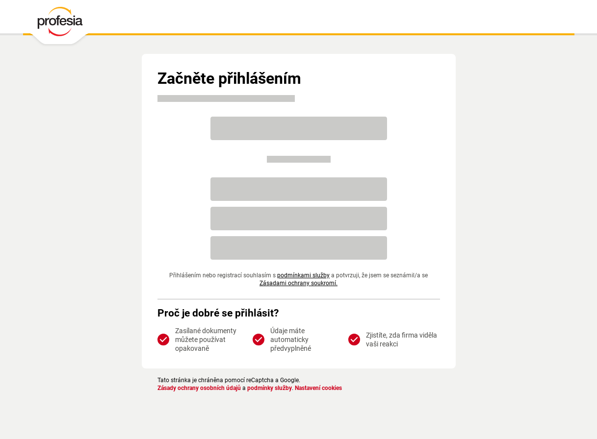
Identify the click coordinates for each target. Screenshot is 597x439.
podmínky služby (269, 388)
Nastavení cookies (318, 388)
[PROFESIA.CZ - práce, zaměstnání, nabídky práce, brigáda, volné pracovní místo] (59, 24)
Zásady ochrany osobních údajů (199, 388)
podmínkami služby (303, 275)
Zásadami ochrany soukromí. (298, 283)
